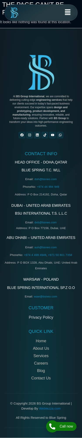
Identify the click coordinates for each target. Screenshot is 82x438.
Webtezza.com (50, 408)
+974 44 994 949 (48, 186)
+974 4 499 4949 (35, 255)
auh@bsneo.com (45, 247)
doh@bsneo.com (45, 179)
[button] (67, 13)
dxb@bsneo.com (46, 222)
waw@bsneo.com (45, 296)
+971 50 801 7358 (60, 255)
